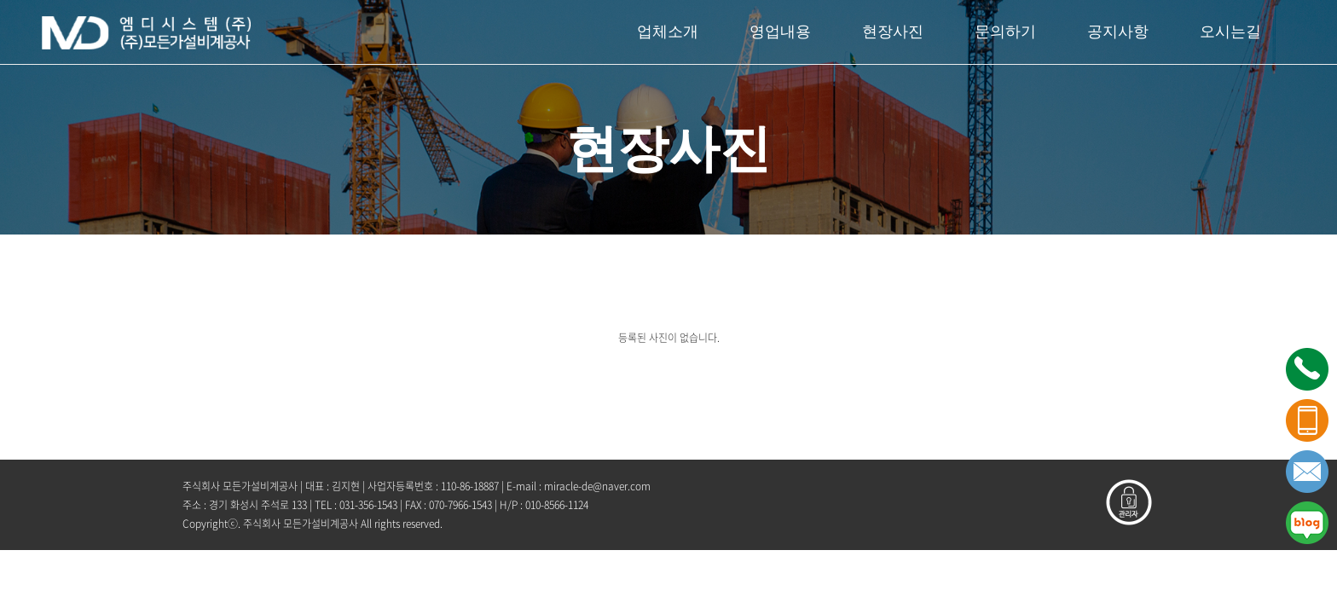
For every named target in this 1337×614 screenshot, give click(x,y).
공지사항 (1118, 31)
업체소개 (667, 31)
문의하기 (1005, 31)
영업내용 (780, 31)
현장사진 (892, 31)
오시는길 (1230, 31)
